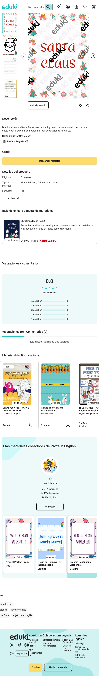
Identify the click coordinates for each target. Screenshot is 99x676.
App (31, 649)
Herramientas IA (35, 654)
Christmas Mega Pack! (33, 221)
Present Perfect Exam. (17, 562)
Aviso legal (80, 643)
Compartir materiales (53, 640)
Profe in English (15, 141)
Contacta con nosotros (67, 648)
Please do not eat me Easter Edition (52, 409)
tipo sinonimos (18, 609)
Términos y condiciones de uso (82, 649)
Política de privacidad (80, 656)
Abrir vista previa (38, 105)
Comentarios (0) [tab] (36, 331)
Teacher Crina (47, 413)
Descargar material (49, 160)
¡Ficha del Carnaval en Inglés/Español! (49, 563)
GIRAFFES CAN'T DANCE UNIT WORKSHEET (16, 409)
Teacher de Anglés (11, 413)
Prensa (32, 646)
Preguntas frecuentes (68, 641)
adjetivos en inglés (22, 615)
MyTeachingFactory (88, 413)
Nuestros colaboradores (49, 644)
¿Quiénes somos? (33, 641)
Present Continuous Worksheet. (80, 563)
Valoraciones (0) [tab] (13, 331)
